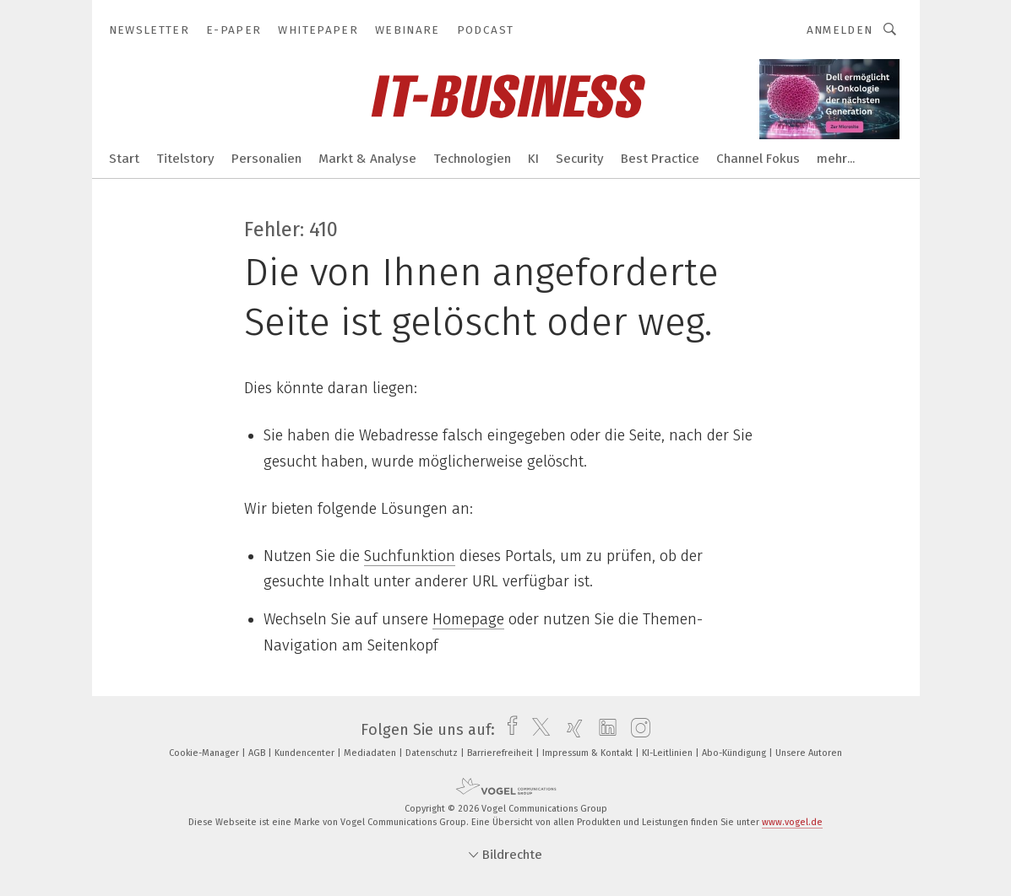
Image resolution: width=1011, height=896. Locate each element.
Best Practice (660, 158)
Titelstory (185, 158)
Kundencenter (305, 753)
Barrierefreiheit (501, 753)
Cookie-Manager (205, 753)
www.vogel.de (792, 822)
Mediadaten (371, 753)
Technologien (472, 158)
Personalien (266, 158)
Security (580, 158)
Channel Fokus (758, 158)
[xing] (570, 730)
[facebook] (508, 730)
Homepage (468, 619)
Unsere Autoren (808, 753)
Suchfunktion (409, 556)
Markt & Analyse (367, 158)
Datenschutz (432, 753)
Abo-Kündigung (735, 753)
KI (533, 158)
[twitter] (536, 730)
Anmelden (840, 30)
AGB (258, 753)
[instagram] (636, 730)
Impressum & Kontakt (588, 753)
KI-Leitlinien (668, 753)
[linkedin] (603, 730)
